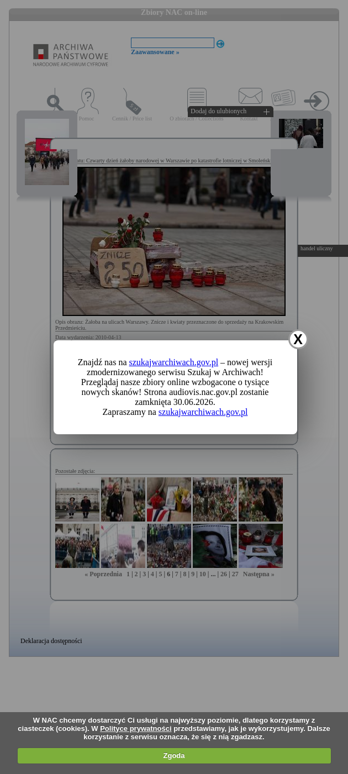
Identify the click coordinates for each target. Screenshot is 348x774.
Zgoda (174, 755)
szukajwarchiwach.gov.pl (174, 362)
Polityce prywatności (135, 728)
